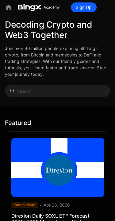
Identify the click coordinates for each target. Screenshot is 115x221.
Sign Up (84, 7)
